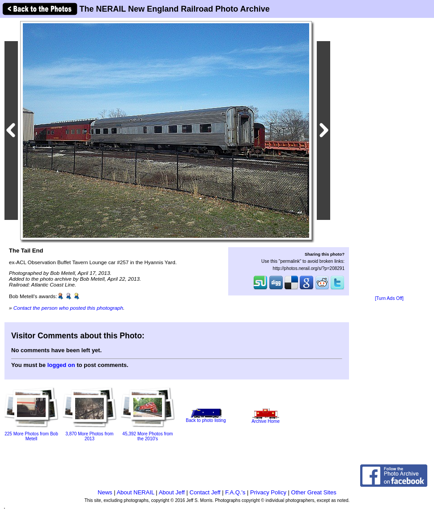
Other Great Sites (313, 492)
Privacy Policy (268, 492)
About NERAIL (135, 492)
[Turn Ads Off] (389, 298)
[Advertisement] (389, 157)
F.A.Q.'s (235, 492)
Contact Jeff (205, 492)
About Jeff (172, 492)
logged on (61, 365)
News (105, 492)
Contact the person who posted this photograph (68, 308)
